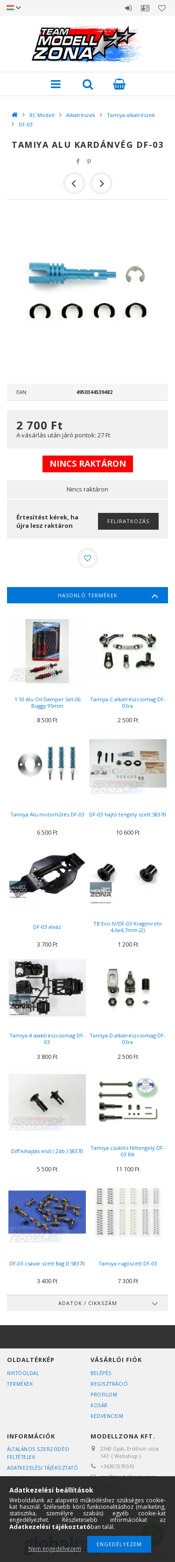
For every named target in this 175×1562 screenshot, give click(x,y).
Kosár (99, 1405)
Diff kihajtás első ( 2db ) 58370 (47, 1150)
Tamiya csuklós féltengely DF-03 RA (128, 1151)
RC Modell (42, 114)
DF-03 (26, 124)
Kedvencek (162, 8)
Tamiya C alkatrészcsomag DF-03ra (128, 702)
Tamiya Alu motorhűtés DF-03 (47, 814)
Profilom (104, 1394)
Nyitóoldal (23, 1373)
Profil (145, 8)
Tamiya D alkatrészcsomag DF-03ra (128, 1038)
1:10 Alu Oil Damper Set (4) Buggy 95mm (47, 702)
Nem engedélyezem (54, 1549)
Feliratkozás (128, 521)
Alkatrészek (80, 114)
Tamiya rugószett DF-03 (127, 1263)
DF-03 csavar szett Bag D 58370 (47, 1263)
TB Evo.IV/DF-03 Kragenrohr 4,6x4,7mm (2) (127, 926)
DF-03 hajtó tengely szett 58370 (127, 814)
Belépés (128, 8)
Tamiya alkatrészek (131, 114)
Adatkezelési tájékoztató (42, 1468)
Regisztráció (109, 1384)
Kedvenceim (107, 1416)
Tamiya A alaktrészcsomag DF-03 (47, 1038)
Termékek (20, 1384)
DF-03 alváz (47, 926)
